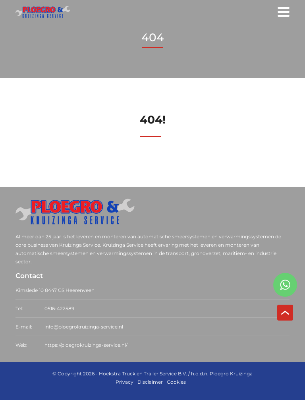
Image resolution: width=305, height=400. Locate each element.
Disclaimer (150, 382)
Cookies (176, 382)
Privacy (124, 382)
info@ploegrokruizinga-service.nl (83, 327)
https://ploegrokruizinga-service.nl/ (85, 345)
